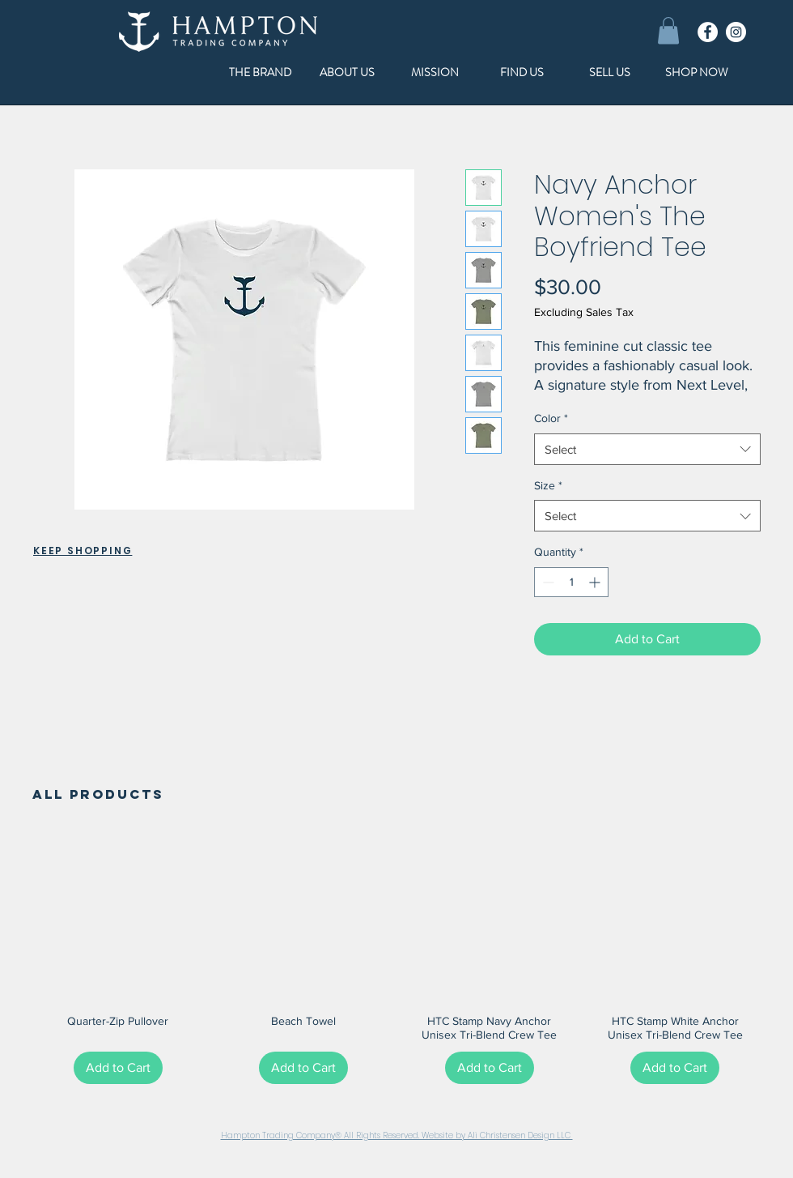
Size (548, 485)
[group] (396, 961)
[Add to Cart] (118, 1068)
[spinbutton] (571, 582)
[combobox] (647, 449)
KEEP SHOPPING (82, 550)
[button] (668, 30)
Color (551, 418)
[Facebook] (708, 32)
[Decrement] (546, 582)
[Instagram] (736, 32)
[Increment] (596, 582)
